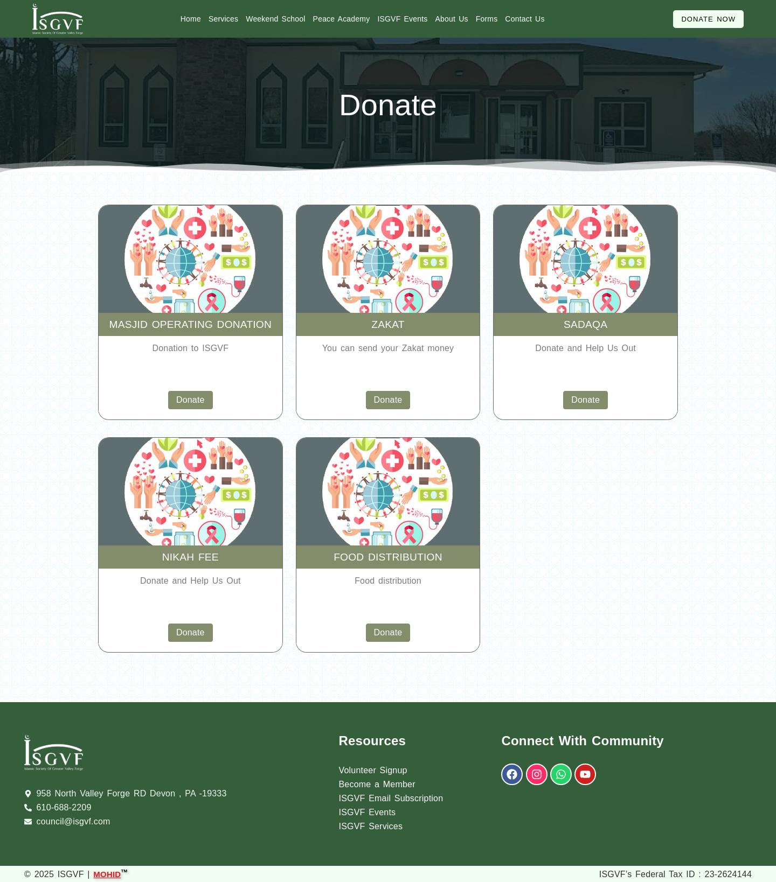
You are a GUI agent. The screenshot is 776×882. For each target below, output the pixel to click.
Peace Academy (341, 19)
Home (191, 19)
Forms (487, 19)
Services (223, 19)
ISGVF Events (402, 19)
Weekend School (275, 19)
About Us (451, 19)
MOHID (107, 873)
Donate (190, 399)
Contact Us (524, 19)
